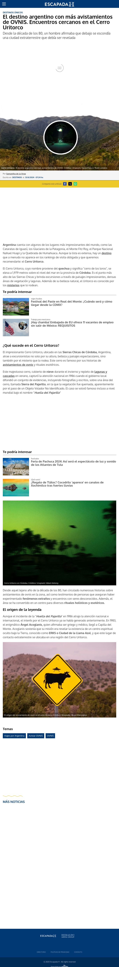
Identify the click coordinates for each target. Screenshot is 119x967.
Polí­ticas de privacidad (60, 952)
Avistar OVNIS (36, 735)
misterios (13, 285)
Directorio (41, 952)
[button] (4, 4)
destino (106, 253)
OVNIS (50, 735)
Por (14, 173)
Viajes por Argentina (14, 735)
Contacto (78, 952)
